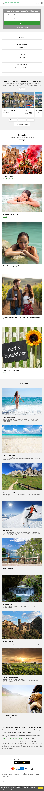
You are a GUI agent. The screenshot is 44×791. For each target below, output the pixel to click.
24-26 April (13, 120)
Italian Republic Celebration (22, 67)
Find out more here (17, 787)
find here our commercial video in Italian (12, 738)
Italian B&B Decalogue (11, 370)
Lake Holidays (8, 568)
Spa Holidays (8, 604)
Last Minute (22, 57)
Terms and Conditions (26, 781)
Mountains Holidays (10, 493)
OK (40, 788)
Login (38, 3)
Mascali (39, 111)
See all (22, 140)
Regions (22, 40)
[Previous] (20, 88)
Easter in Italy (8, 176)
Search (22, 23)
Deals (22, 61)
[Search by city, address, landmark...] (22, 15)
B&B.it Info (5, 372)
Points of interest (22, 51)
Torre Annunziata (9, 111)
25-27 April (22, 120)
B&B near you (22, 47)
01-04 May (30, 120)
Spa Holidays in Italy (10, 214)
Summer (22, 71)
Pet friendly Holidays (10, 715)
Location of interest (22, 44)
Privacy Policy (34, 781)
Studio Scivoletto (6, 783)
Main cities (22, 37)
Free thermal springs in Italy (13, 266)
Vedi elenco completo (22, 124)
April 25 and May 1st (22, 64)
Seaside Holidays (9, 418)
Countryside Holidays (10, 677)
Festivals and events (8, 178)
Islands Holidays (9, 455)
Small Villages (8, 641)
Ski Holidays (7, 530)
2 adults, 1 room (31, 19)
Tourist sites (22, 54)
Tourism (5, 216)
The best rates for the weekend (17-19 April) (22, 81)
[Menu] (41, 3)
